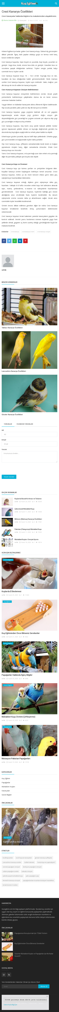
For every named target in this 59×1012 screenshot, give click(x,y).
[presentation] (19, 468)
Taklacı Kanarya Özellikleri (12, 328)
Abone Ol (44, 986)
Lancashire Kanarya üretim (12, 862)
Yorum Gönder (9, 477)
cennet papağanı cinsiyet (11, 867)
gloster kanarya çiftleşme (43, 858)
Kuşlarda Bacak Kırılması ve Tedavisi (28, 499)
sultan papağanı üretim (11, 871)
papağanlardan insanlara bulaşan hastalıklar (38, 880)
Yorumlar (8, 424)
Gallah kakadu (29, 862)
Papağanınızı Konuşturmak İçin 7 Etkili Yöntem (31, 933)
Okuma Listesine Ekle (9, 20)
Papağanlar (6, 782)
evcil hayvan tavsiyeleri (24, 858)
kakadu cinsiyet (27, 871)
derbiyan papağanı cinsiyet (32, 867)
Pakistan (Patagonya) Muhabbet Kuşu (28, 529)
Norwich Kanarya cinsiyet (11, 880)
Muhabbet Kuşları (8, 786)
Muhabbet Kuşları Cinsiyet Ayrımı (27, 539)
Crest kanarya (15, 231)
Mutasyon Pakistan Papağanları (16, 758)
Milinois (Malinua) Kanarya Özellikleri (28, 519)
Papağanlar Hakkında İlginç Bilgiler (17, 675)
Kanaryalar (22, 20)
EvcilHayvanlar (8, 858)
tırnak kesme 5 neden (10, 885)
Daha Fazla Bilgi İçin (10, 1005)
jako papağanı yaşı (32, 876)
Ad (3, 430)
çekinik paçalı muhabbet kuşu (13, 876)
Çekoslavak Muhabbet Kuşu (24, 509)
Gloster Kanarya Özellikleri (12, 415)
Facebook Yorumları (25, 424)
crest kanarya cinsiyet (43, 231)
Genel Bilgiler (7, 795)
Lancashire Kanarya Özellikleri (14, 371)
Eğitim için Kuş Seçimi (13, 841)
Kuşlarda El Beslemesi (11, 591)
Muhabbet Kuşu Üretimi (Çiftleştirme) (18, 717)
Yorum (4, 449)
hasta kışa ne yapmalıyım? (46, 862)
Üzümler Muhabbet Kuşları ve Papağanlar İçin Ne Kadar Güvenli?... (34, 955)
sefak (4, 270)
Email (4, 440)
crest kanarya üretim (28, 231)
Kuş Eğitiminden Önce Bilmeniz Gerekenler (21, 633)
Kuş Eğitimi (6, 778)
